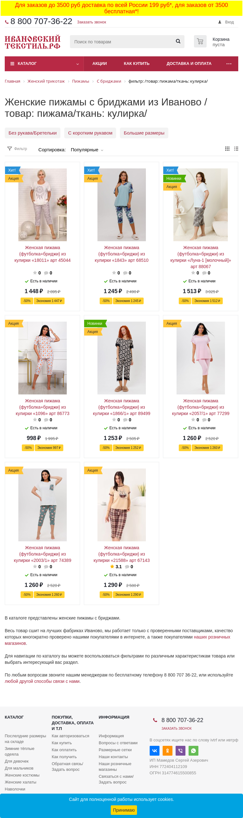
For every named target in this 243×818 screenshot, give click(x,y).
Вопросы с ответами (118, 742)
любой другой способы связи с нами (42, 681)
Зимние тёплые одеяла (19, 751)
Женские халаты (20, 782)
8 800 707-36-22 (41, 21)
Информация (114, 717)
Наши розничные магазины (115, 766)
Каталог (27, 63)
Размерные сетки (115, 749)
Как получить (64, 756)
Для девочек (16, 761)
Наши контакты (113, 756)
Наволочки (15, 789)
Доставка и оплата (189, 63)
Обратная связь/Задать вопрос (67, 766)
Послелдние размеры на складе (25, 738)
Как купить (137, 63)
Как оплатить (64, 749)
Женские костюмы (22, 775)
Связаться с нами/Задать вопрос (116, 779)
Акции (99, 63)
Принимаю (124, 810)
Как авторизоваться (71, 735)
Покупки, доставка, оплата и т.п (73, 723)
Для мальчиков (19, 768)
